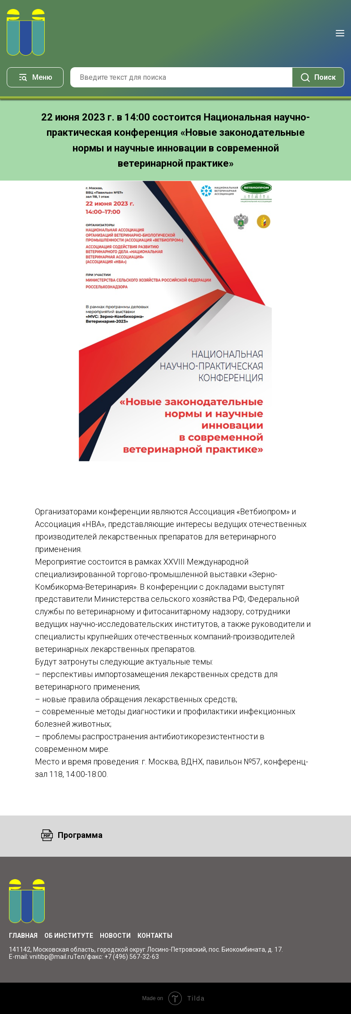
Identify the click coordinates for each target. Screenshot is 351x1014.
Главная (23, 935)
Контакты (154, 935)
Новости (115, 935)
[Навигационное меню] (340, 33)
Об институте (68, 935)
